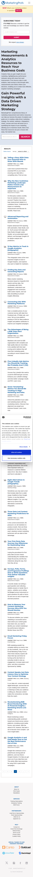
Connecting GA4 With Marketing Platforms (17, 303)
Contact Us (16, 827)
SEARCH (25, 137)
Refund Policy (16, 830)
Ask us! (18, 10)
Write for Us (17, 817)
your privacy (20, 42)
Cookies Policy (16, 836)
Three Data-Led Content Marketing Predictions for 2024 (18, 513)
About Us (16, 789)
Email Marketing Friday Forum (17, 637)
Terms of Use (16, 832)
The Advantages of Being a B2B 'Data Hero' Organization (18, 331)
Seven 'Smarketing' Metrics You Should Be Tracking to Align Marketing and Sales (17, 390)
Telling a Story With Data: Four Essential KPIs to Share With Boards (18, 159)
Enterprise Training (16, 803)
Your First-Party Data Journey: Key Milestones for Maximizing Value (18, 543)
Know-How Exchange (16, 829)
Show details (23, 446)
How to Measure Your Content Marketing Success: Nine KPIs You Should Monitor (17, 607)
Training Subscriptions (16, 801)
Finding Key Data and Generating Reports (16, 271)
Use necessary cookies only (16, 458)
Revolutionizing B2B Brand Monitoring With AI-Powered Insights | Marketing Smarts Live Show (17, 706)
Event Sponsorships (16, 815)
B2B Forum (16, 805)
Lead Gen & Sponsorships (17, 813)
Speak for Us (16, 818)
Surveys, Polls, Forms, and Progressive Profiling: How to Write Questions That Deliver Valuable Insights (18, 572)
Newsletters (16, 793)
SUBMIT (16, 37)
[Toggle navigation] (29, 2)
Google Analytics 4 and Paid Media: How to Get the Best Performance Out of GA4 (17, 740)
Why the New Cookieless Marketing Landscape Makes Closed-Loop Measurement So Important (18, 184)
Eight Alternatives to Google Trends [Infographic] (16, 482)
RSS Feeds (16, 791)
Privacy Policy (16, 834)
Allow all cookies (16, 452)
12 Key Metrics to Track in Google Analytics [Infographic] (18, 248)
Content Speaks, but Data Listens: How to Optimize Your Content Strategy (18, 674)
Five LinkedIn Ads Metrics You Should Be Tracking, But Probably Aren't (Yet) (18, 363)
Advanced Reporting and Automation (18, 217)
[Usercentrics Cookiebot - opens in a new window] (23, 417)
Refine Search (7, 151)
